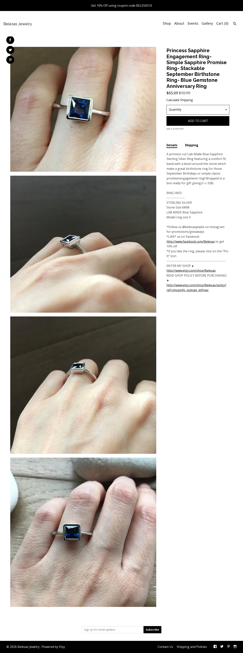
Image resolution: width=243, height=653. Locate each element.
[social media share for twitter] (10, 50)
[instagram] (235, 647)
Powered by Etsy (53, 647)
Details (171, 145)
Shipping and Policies (192, 647)
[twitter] (221, 647)
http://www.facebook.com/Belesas (190, 241)
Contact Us (165, 647)
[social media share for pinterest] (10, 60)
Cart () (222, 23)
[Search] (234, 24)
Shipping (191, 145)
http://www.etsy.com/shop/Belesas (191, 270)
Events (193, 23)
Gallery (207, 23)
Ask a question (174, 128)
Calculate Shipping (179, 100)
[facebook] (215, 647)
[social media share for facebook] (10, 40)
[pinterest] (228, 647)
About (179, 23)
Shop (167, 23)
